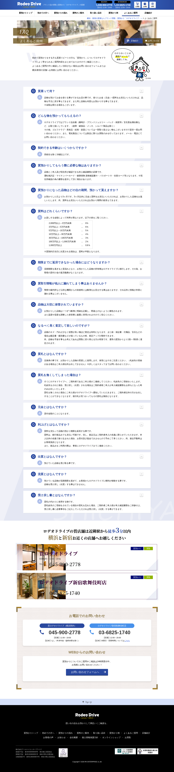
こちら (127, 642)
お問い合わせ (153, 41)
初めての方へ (43, 13)
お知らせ (61, 737)
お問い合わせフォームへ (85, 673)
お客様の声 (48, 737)
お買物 (137, 4)
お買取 (145, 4)
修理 (152, 4)
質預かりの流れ (60, 13)
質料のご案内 (78, 13)
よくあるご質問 (130, 13)
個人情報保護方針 (90, 737)
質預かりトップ (25, 13)
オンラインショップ (111, 737)
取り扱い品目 (96, 13)
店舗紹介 (148, 13)
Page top (88, 702)
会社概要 (74, 737)
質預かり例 (113, 13)
